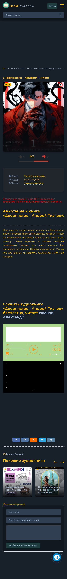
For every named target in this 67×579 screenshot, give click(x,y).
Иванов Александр (33, 183)
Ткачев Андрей (32, 179)
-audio (22, 6)
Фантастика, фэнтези (34, 176)
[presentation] (55, 461)
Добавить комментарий (23, 545)
